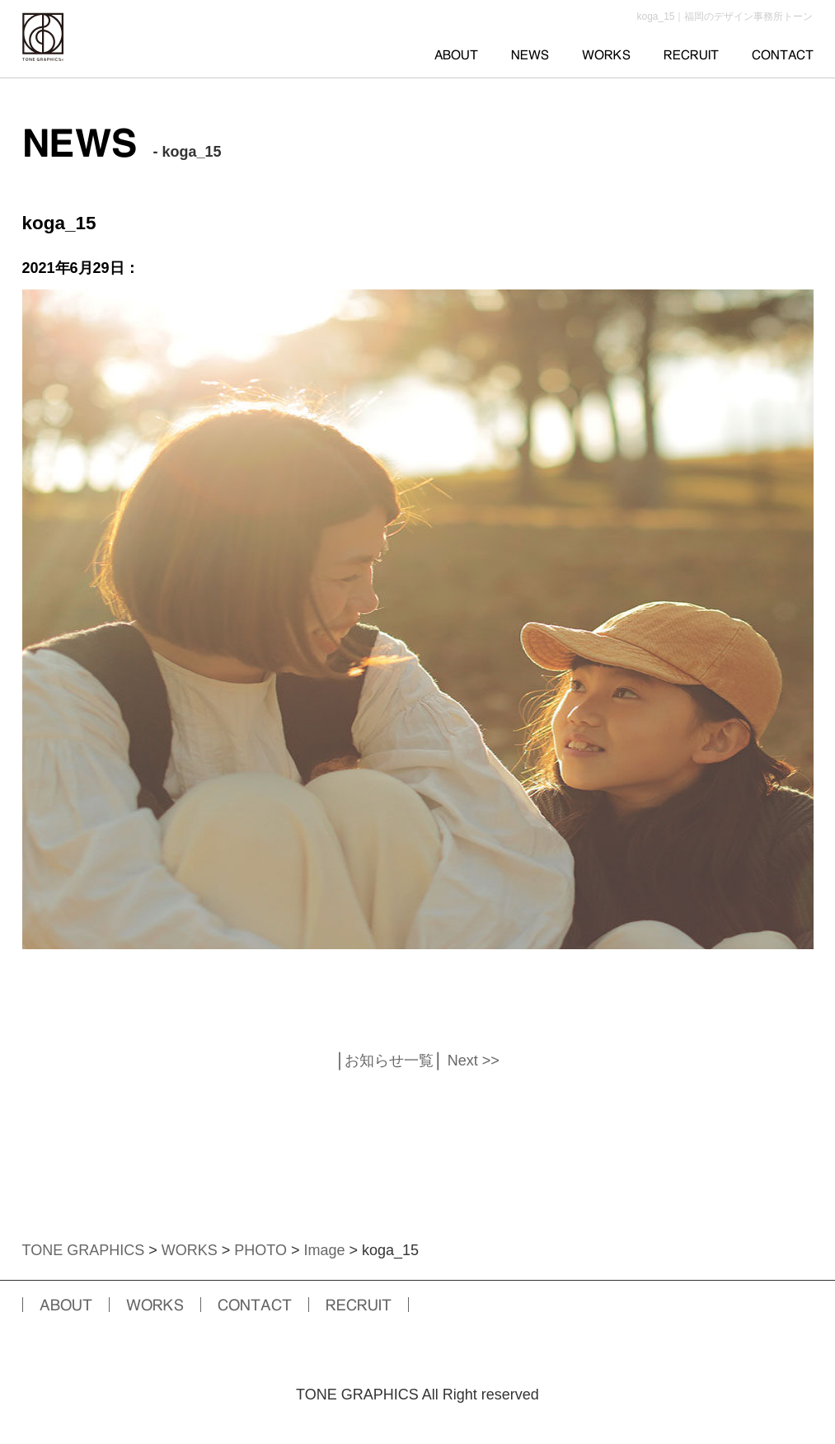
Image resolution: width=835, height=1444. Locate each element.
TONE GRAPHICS (83, 1250)
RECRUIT (691, 55)
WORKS (606, 55)
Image (324, 1250)
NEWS (530, 55)
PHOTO (260, 1250)
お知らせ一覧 (389, 1060)
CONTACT (783, 55)
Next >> (474, 1060)
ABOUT (456, 55)
